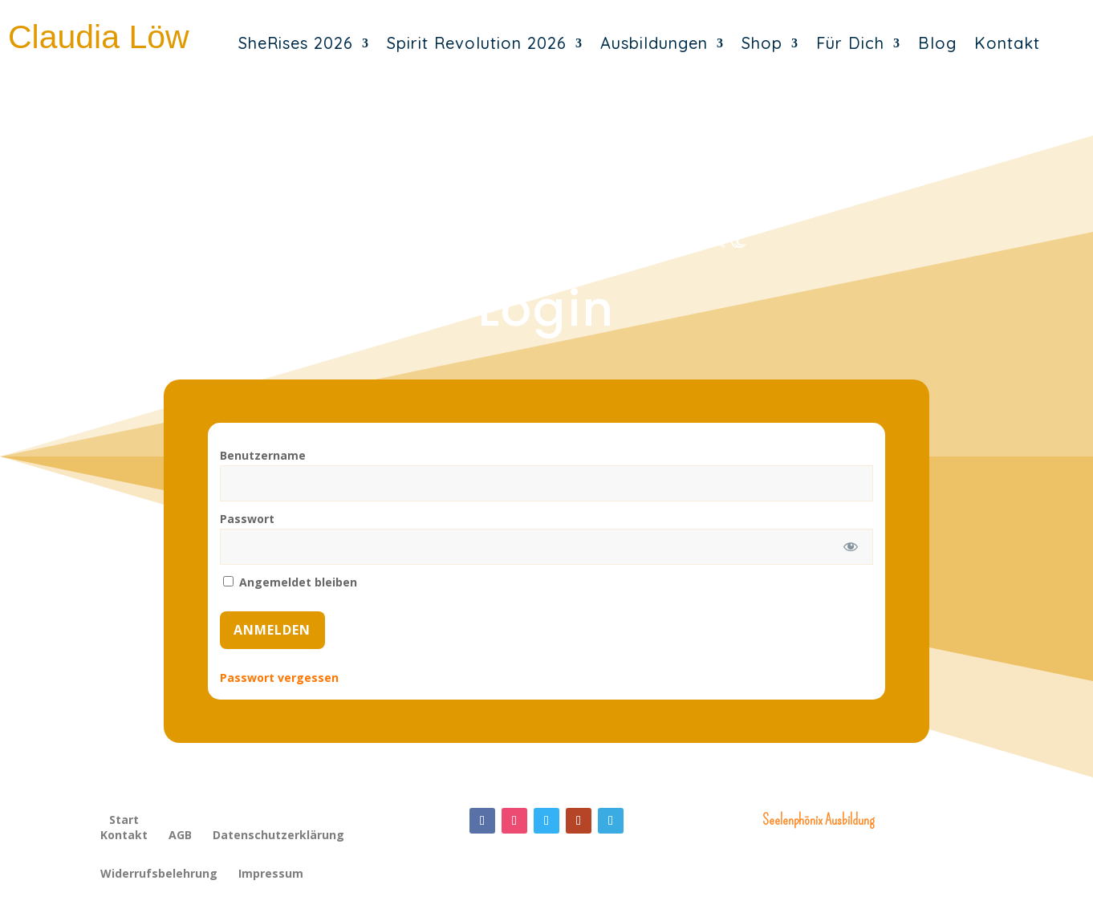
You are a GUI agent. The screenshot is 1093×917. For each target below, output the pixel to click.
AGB (180, 836)
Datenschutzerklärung (278, 836)
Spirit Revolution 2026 (477, 43)
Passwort (247, 518)
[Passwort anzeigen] (850, 547)
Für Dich (850, 43)
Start (124, 820)
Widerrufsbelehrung (158, 874)
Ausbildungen (654, 43)
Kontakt (1007, 43)
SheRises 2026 (295, 43)
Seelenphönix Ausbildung (818, 820)
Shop (762, 43)
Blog (937, 43)
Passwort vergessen (279, 677)
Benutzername (263, 455)
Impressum (270, 874)
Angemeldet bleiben (290, 582)
